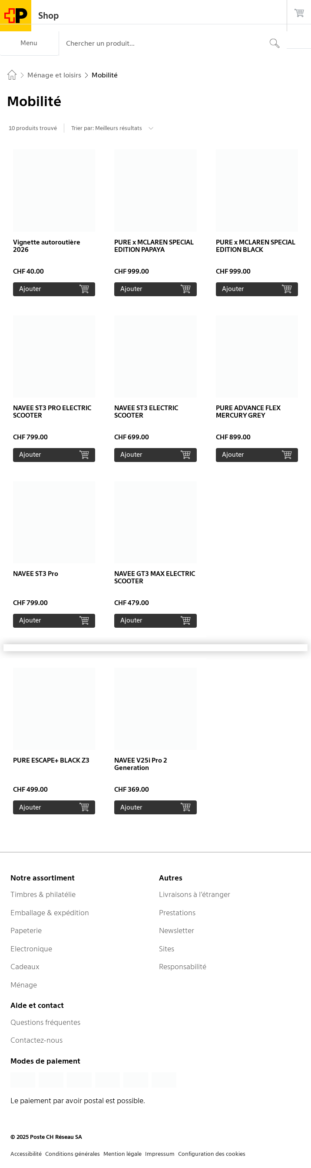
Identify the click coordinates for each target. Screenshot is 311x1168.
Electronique (31, 948)
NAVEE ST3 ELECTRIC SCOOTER (146, 411)
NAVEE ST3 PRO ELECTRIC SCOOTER (52, 411)
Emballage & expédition (49, 912)
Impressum (160, 1154)
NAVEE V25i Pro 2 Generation (140, 764)
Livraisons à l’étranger (194, 894)
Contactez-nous (36, 1040)
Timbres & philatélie (43, 894)
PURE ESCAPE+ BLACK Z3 (51, 760)
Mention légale (122, 1154)
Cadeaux (25, 966)
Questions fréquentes (45, 1022)
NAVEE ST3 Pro (35, 574)
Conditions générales (72, 1154)
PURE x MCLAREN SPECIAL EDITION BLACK (255, 246)
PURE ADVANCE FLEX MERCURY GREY (248, 411)
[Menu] (29, 43)
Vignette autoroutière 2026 (46, 246)
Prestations (177, 912)
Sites (166, 948)
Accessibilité (26, 1154)
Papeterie (26, 930)
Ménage (23, 985)
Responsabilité (182, 966)
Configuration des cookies (211, 1154)
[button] (54, 222)
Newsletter (176, 930)
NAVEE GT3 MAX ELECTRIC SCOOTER (154, 577)
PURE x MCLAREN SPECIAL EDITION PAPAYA (154, 246)
